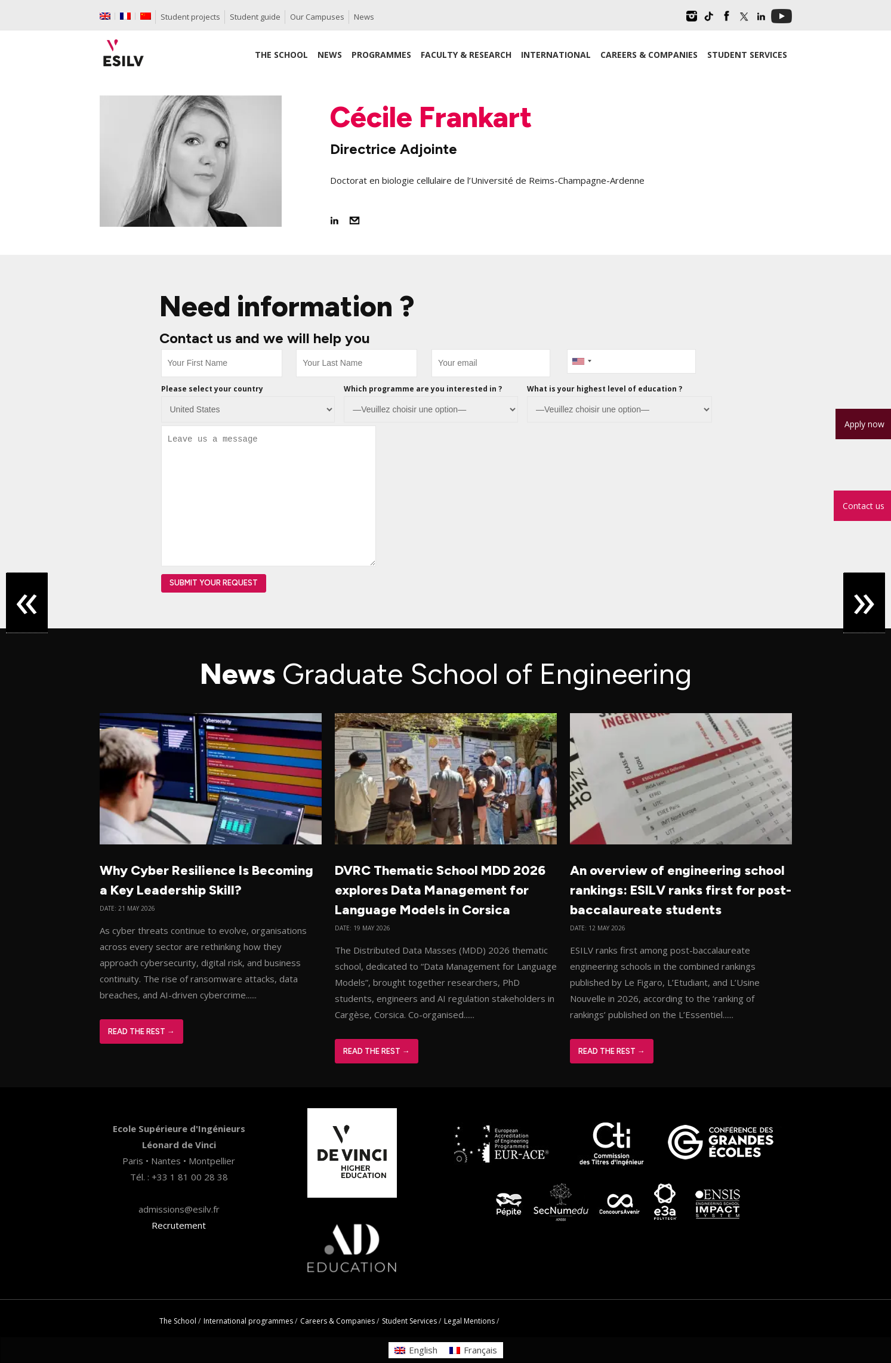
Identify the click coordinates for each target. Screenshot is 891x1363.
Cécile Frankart (431, 117)
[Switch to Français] (473, 1350)
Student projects (190, 16)
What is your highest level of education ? (604, 389)
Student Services (409, 1321)
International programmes (248, 1321)
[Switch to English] (416, 1350)
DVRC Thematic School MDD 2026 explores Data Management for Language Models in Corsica (440, 890)
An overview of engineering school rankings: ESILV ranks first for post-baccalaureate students (680, 890)
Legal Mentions (469, 1321)
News (364, 16)
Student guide (255, 16)
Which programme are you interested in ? (423, 389)
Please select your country (212, 389)
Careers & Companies (337, 1321)
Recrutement (179, 1225)
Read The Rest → (141, 1031)
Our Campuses (317, 16)
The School (177, 1321)
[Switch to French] (125, 16)
